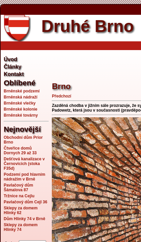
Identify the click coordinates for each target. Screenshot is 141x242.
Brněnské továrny (21, 115)
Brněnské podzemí (22, 91)
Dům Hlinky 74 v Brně (24, 218)
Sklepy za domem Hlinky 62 (21, 210)
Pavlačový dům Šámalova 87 (18, 187)
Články (12, 67)
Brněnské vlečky (20, 103)
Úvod (10, 59)
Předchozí (61, 96)
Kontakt (14, 74)
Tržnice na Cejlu (19, 196)
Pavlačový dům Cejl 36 (25, 202)
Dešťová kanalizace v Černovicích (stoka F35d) (24, 164)
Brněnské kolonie (20, 109)
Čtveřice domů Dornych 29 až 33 (20, 150)
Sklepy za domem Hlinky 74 (21, 227)
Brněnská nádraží (20, 97)
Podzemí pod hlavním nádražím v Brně (24, 177)
